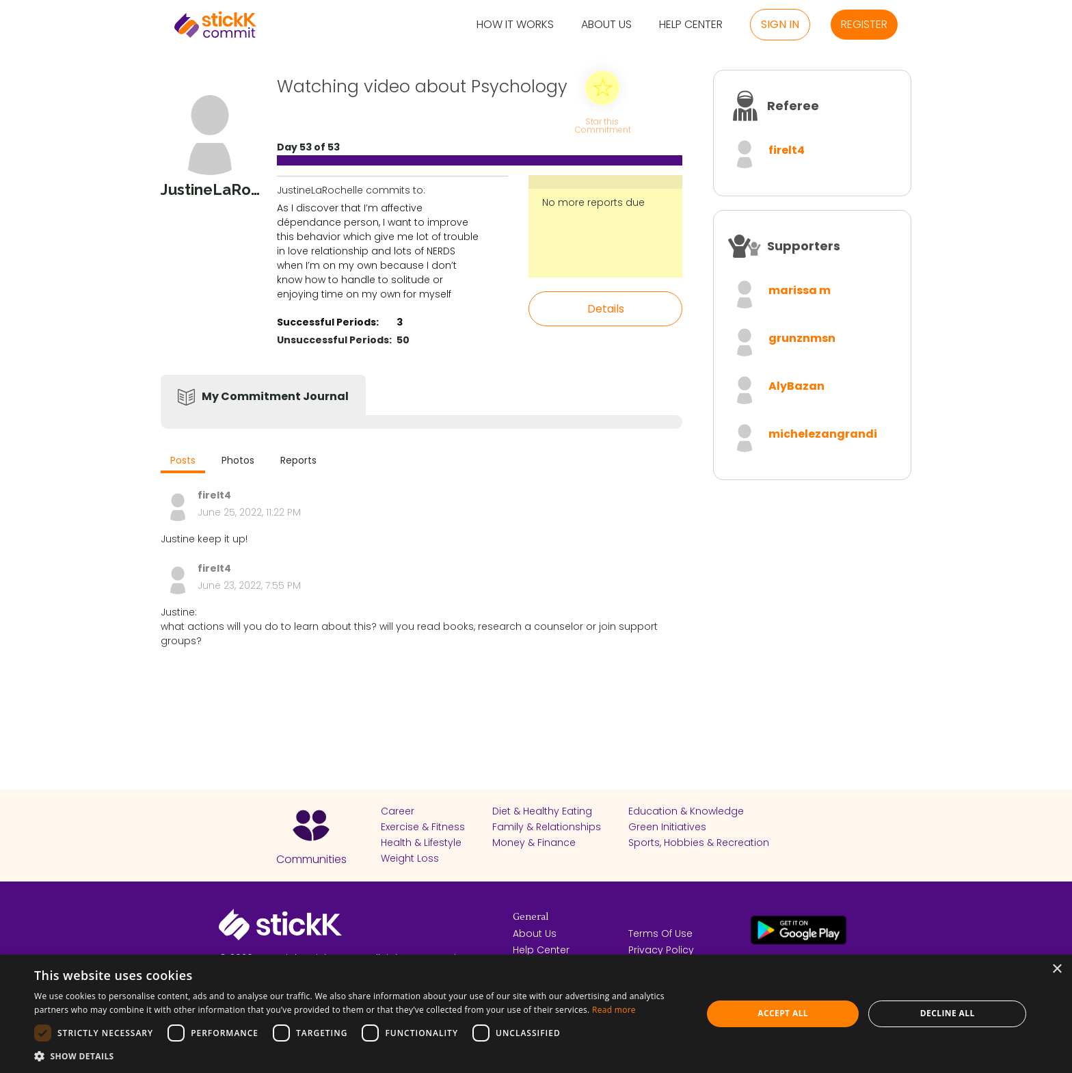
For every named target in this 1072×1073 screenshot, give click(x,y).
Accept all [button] (783, 1013)
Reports (298, 460)
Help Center (691, 25)
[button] (358, 1056)
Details (605, 309)
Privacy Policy (661, 950)
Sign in (780, 24)
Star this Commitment (602, 125)
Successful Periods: (328, 322)
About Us (606, 25)
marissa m (799, 290)
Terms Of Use (660, 933)
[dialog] (536, 1014)
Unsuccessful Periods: (334, 340)
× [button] (1056, 969)
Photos (238, 460)
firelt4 (786, 150)
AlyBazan (796, 386)
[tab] (183, 462)
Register (864, 24)
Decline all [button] (947, 1013)
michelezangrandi (822, 434)
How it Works (515, 25)
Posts (183, 460)
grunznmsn (801, 338)
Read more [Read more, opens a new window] (614, 1010)
